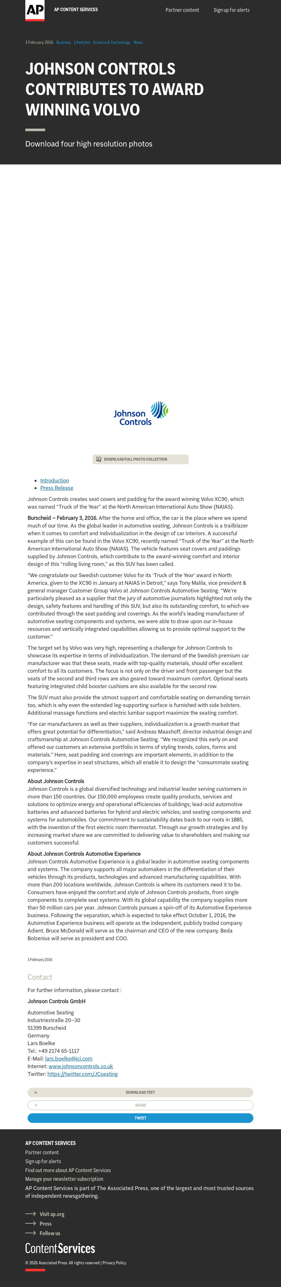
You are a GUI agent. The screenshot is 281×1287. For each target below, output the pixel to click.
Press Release (56, 487)
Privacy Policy (114, 1263)
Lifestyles (82, 42)
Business (63, 42)
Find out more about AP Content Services (68, 1170)
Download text (140, 1092)
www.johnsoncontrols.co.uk (81, 1066)
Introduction (54, 480)
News (138, 42)
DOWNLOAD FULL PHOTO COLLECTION (135, 459)
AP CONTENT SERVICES (50, 1143)
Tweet (140, 1118)
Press (46, 1223)
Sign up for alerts (232, 9)
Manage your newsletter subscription (64, 1178)
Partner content (182, 9)
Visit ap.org (52, 1214)
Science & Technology (111, 42)
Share (140, 1105)
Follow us (50, 1233)
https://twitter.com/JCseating (82, 1073)
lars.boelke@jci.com (69, 1058)
